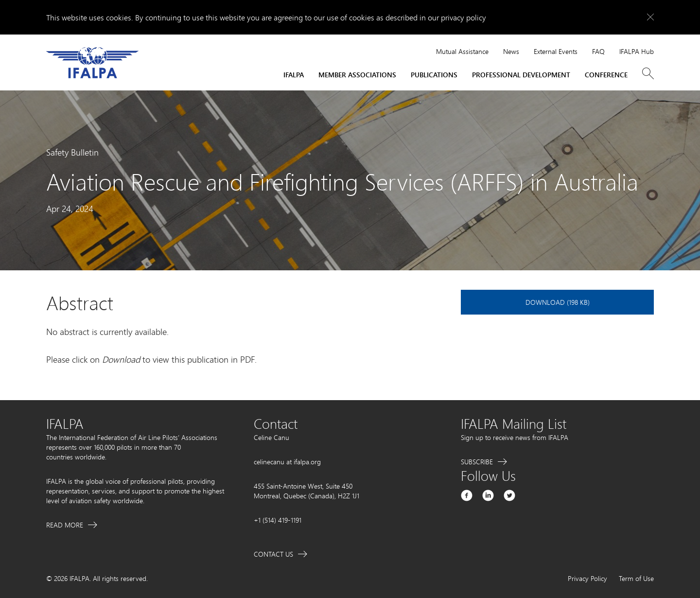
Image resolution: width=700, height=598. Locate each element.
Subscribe (477, 462)
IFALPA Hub (636, 51)
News (511, 51)
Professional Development (521, 75)
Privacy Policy (587, 578)
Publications (434, 75)
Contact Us (273, 554)
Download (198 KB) (557, 302)
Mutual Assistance (462, 51)
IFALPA (293, 75)
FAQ (598, 51)
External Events (556, 51)
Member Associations (357, 75)
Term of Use (636, 578)
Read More (64, 525)
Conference (606, 75)
